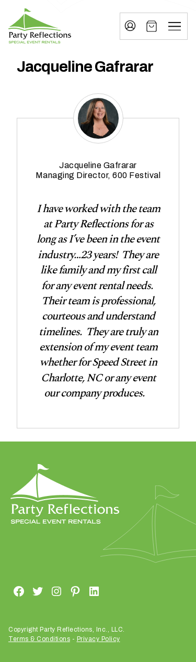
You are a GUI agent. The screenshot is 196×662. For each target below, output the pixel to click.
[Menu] (174, 26)
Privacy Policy (98, 639)
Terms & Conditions (39, 639)
